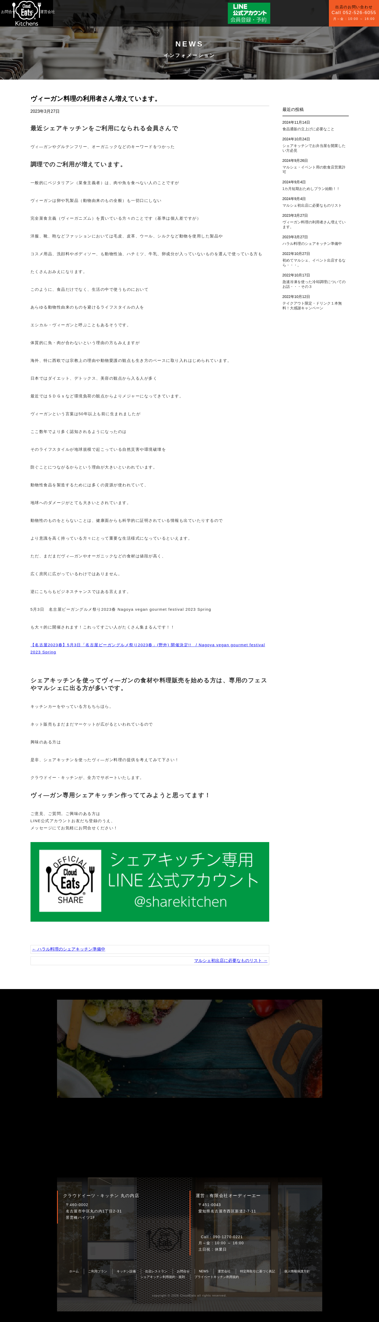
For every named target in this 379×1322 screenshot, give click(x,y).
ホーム (74, 1271)
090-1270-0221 (228, 1237)
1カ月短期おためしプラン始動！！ (311, 189)
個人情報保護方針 (297, 1271)
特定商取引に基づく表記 (257, 1271)
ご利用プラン (70, 12)
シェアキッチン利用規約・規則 (162, 1277)
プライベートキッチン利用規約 (216, 1277)
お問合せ (124, 12)
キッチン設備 (99, 12)
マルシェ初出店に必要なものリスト (230, 960)
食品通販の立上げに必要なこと (308, 129)
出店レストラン (156, 1271)
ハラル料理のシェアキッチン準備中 (68, 949)
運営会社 (163, 12)
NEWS (144, 12)
